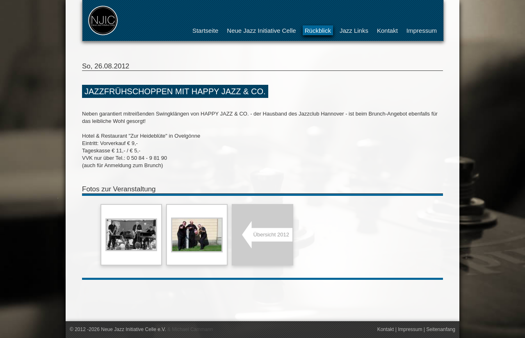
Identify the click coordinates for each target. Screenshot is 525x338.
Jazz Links (354, 30)
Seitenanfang (440, 329)
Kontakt (387, 30)
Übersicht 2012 (271, 234)
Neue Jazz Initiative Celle (261, 30)
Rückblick (318, 30)
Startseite (205, 30)
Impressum (421, 30)
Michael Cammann (192, 329)
